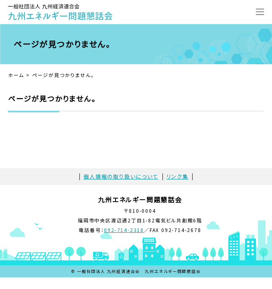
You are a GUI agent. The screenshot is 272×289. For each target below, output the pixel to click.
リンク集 (177, 176)
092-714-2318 (124, 229)
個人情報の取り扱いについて (120, 176)
